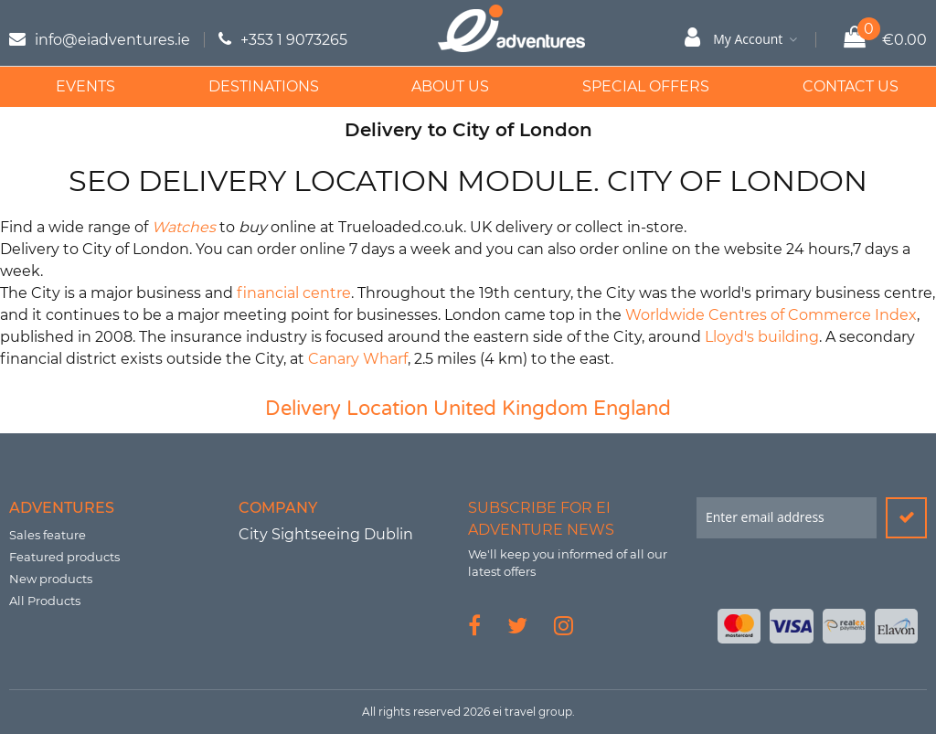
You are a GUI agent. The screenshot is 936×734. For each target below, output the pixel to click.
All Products (44, 600)
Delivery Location (346, 408)
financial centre (294, 293)
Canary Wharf (358, 358)
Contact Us (834, 86)
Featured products (64, 556)
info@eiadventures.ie (112, 39)
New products (50, 578)
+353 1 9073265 (293, 39)
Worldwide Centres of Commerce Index (771, 315)
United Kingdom (510, 408)
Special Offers (633, 86)
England (632, 408)
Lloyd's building (762, 337)
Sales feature (47, 534)
